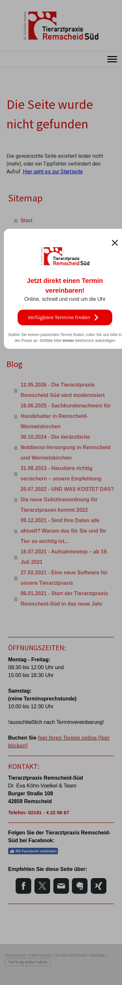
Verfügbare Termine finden (65, 317)
